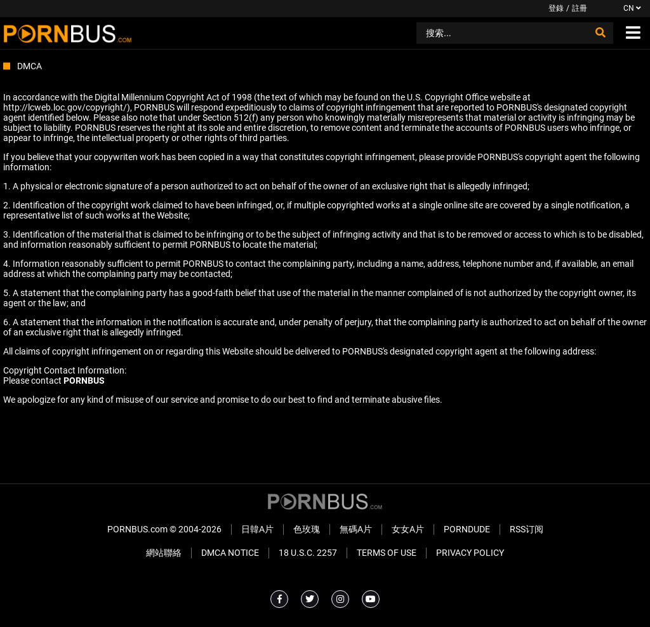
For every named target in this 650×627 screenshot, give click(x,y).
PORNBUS (84, 380)
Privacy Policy (470, 553)
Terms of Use (386, 553)
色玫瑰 (306, 529)
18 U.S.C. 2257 (308, 553)
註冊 (579, 8)
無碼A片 (356, 529)
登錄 (556, 8)
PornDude (467, 529)
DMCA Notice (230, 553)
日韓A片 (257, 529)
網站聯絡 (164, 553)
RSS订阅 (526, 529)
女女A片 (408, 529)
